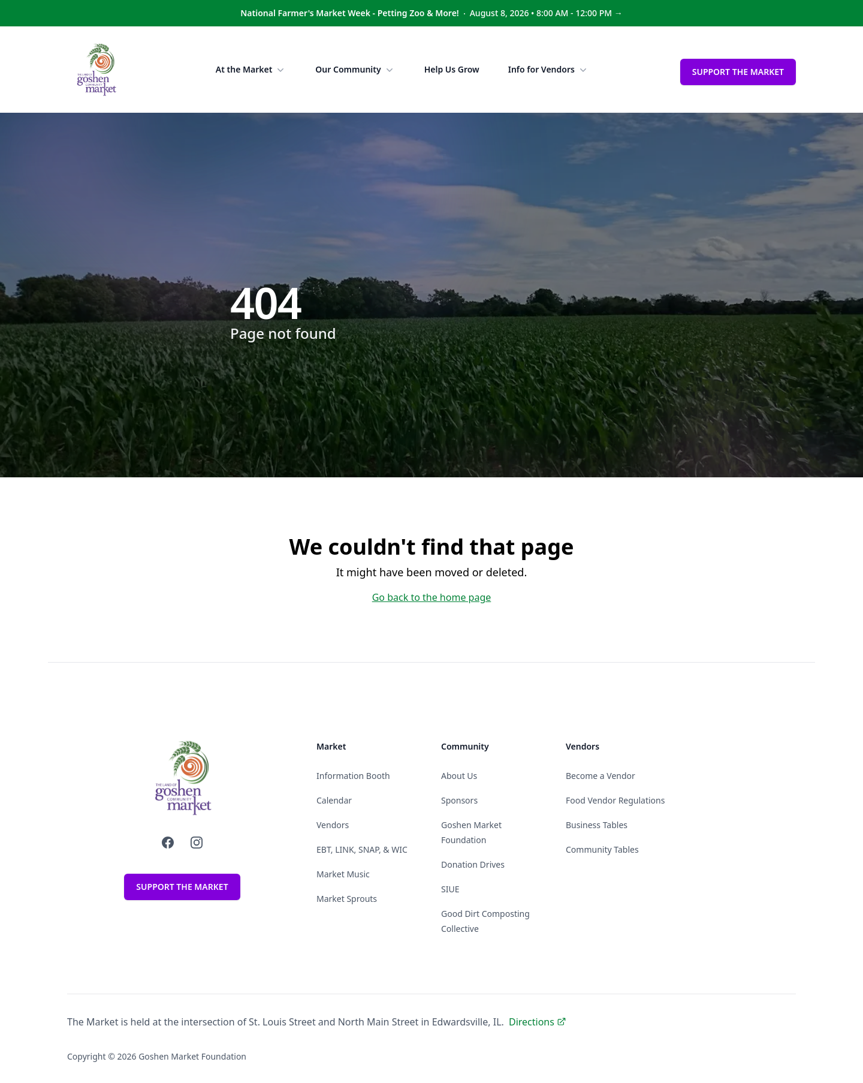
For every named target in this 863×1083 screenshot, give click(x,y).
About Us (459, 775)
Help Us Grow (451, 69)
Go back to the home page (431, 597)
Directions (537, 1021)
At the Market (251, 70)
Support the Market (738, 71)
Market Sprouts (346, 898)
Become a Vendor (600, 775)
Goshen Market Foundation (192, 1056)
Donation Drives (473, 864)
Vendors (332, 825)
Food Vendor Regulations (615, 800)
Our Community (355, 70)
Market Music (343, 874)
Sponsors (459, 800)
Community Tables (602, 849)
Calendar (334, 800)
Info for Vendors (548, 70)
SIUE (450, 889)
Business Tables (596, 825)
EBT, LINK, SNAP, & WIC (362, 849)
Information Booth (353, 775)
